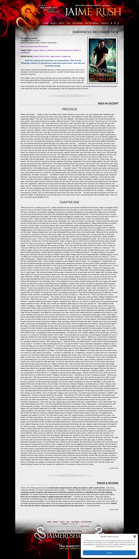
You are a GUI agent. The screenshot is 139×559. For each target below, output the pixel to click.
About (62, 23)
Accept (109, 553)
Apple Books (55, 56)
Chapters (76, 50)
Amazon (35, 50)
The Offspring (92, 23)
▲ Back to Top (84, 526)
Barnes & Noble (46, 50)
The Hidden (77, 23)
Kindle (36, 56)
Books (53, 23)
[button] (135, 536)
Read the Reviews (41, 46)
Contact (105, 23)
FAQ (68, 23)
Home (46, 23)
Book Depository (65, 50)
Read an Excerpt (27, 46)
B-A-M (55, 50)
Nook (42, 56)
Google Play (66, 56)
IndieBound (25, 52)
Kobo (47, 56)
